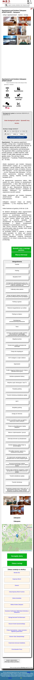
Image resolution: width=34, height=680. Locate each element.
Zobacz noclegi (17, 563)
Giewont (17, 585)
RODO (10, 678)
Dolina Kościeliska (16, 598)
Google (29, 672)
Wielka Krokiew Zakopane (17, 604)
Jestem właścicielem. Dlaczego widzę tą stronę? (12, 661)
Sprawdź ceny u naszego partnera (21, 249)
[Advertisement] (17, 61)
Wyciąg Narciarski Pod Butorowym (17, 617)
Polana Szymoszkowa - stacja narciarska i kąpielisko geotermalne (17, 631)
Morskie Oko (17, 572)
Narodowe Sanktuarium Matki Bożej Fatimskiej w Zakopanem (17, 612)
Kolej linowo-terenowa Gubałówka (17, 643)
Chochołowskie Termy (17, 649)
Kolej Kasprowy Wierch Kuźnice (16, 592)
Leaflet (21, 550)
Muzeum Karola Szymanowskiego (17, 624)
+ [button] (4, 526)
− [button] (4, 529)
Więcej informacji (21, 255)
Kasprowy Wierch (17, 579)
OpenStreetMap (28, 550)
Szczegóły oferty (17, 556)
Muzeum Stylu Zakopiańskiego (16, 636)
